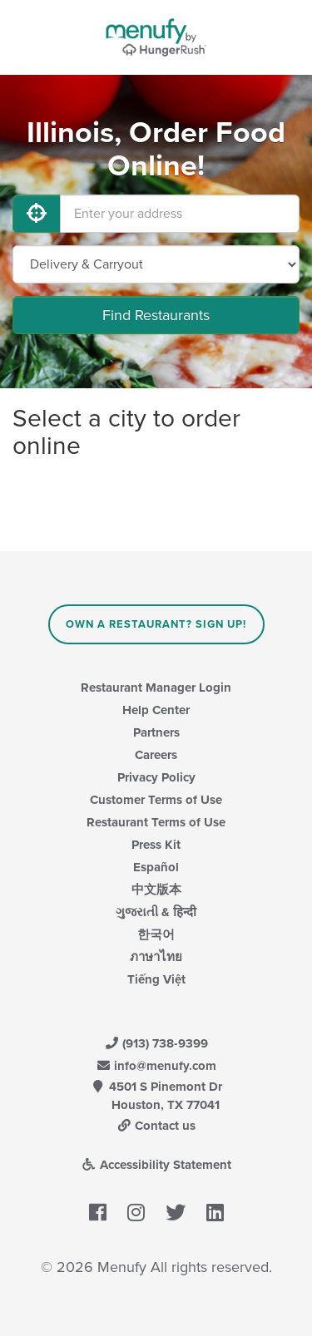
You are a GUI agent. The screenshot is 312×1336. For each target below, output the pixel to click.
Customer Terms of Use (156, 799)
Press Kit (156, 844)
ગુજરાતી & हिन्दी (156, 912)
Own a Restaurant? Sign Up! (156, 624)
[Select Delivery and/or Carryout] (156, 264)
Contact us (156, 1125)
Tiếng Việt (156, 979)
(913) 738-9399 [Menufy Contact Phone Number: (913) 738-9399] (156, 1043)
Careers (156, 754)
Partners (156, 732)
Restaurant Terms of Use (156, 822)
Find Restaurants (156, 315)
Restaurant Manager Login (156, 687)
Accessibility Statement (156, 1164)
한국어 (156, 934)
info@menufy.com (156, 1065)
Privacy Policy (156, 777)
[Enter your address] (180, 214)
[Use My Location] (36, 214)
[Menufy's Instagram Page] (136, 1213)
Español (156, 867)
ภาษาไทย (156, 956)
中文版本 (156, 889)
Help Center (156, 710)
